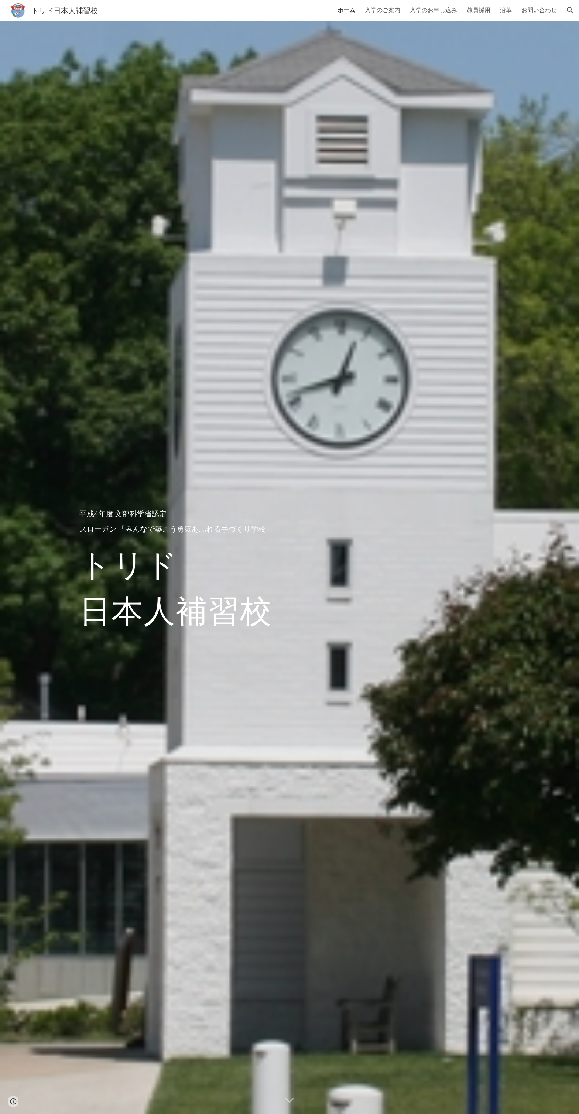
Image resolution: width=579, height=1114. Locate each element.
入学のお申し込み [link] (433, 9)
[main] (198, 567)
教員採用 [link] (478, 9)
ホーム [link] (346, 9)
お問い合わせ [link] (539, 9)
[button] (570, 10)
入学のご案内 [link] (382, 9)
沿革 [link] (506, 9)
